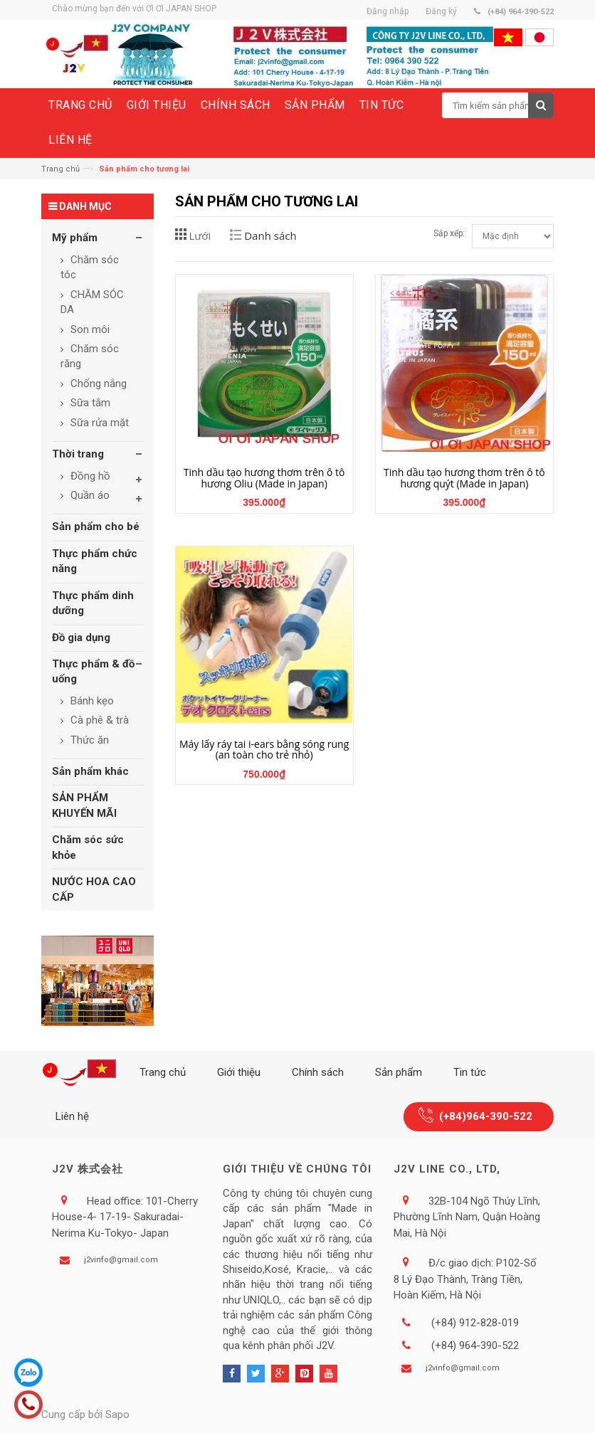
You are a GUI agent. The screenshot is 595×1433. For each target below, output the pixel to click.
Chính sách (318, 1072)
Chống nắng (97, 383)
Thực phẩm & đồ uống (93, 671)
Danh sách (270, 235)
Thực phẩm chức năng (94, 561)
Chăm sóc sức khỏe (88, 847)
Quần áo (89, 495)
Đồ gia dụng (81, 637)
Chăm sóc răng (89, 356)
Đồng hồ (89, 476)
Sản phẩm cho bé (95, 526)
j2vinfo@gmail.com (121, 1259)
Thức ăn (88, 740)
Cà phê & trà (98, 720)
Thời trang (78, 454)
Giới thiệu (238, 1072)
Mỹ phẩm (75, 237)
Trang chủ (60, 169)
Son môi (89, 329)
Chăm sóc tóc (89, 267)
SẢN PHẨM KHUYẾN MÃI (84, 805)
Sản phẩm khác (90, 771)
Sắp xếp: (449, 233)
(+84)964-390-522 (485, 1116)
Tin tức (469, 1072)
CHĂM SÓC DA (92, 302)
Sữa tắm (89, 402)
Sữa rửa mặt (98, 422)
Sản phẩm (398, 1072)
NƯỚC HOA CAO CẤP (94, 889)
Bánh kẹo (91, 700)
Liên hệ (72, 1116)
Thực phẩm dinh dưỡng (93, 603)
